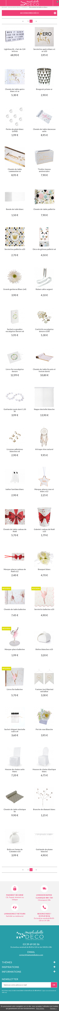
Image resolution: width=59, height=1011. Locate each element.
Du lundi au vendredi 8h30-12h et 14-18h (44, 919)
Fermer (52, 1008)
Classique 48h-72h (44, 898)
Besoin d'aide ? (44, 914)
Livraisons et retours (14, 914)
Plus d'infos (40, 1008)
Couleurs (24, 7)
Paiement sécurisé (14, 895)
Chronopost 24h (44, 900)
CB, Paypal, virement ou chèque (15, 898)
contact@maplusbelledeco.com (31, 955)
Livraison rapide (44, 895)
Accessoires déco (14, 7)
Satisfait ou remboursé (14, 916)
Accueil (4, 7)
